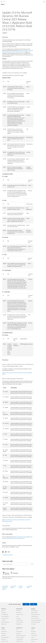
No (33, 604)
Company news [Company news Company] (33, 633)
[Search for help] (4, 2)
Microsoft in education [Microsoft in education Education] (34, 610)
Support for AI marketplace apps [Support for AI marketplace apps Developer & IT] (21, 635)
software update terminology (20, 536)
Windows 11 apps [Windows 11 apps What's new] (4, 624)
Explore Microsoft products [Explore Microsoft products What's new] (5, 622)
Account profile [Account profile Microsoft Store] (18, 610)
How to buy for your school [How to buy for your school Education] (35, 618)
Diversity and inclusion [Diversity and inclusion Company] (34, 639)
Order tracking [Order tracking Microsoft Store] (18, 618)
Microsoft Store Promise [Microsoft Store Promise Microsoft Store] (19, 622)
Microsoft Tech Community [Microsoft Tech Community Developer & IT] (20, 637)
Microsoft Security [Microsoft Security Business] (4, 631)
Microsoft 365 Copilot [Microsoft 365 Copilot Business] (4, 641)
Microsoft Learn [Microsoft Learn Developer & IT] (18, 633)
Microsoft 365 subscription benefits (5, 587)
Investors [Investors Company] (32, 637)
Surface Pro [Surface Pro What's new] (3, 610)
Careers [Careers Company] (32, 629)
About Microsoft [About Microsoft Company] (33, 631)
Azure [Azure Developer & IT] (17, 629)
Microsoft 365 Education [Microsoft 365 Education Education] (34, 616)
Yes (26, 604)
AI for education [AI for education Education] (33, 624)
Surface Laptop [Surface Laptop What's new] (3, 612)
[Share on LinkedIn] (5, 551)
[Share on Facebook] (3, 551)
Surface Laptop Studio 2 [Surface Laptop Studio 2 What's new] (4, 614)
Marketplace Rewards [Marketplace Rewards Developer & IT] (19, 641)
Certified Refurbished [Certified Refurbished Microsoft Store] (19, 620)
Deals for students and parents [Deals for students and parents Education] (35, 622)
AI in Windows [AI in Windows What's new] (3, 620)
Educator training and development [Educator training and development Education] (36, 620)
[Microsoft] (22, 1)
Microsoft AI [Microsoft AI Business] (3, 629)
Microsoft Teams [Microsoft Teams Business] (3, 639)
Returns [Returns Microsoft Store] (17, 616)
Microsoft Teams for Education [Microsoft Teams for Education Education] (35, 614)
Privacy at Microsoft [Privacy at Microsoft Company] (34, 635)
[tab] (6, 573)
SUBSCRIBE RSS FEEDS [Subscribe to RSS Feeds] (7, 554)
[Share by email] (8, 551)
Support (2, 4)
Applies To (5, 32)
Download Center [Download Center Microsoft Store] (18, 612)
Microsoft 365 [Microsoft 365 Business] (3, 635)
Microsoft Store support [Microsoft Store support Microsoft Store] (19, 614)
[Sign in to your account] (44, 1)
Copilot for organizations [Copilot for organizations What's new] (5, 616)
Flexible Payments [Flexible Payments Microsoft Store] (19, 624)
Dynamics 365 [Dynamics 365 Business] (3, 633)
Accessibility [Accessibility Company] (33, 641)
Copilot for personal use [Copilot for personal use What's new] (4, 618)
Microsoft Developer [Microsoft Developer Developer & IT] (19, 631)
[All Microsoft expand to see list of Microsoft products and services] (1, 1)
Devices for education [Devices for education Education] (34, 612)
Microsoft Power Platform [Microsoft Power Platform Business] (5, 637)
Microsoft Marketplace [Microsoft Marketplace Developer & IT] (19, 639)
